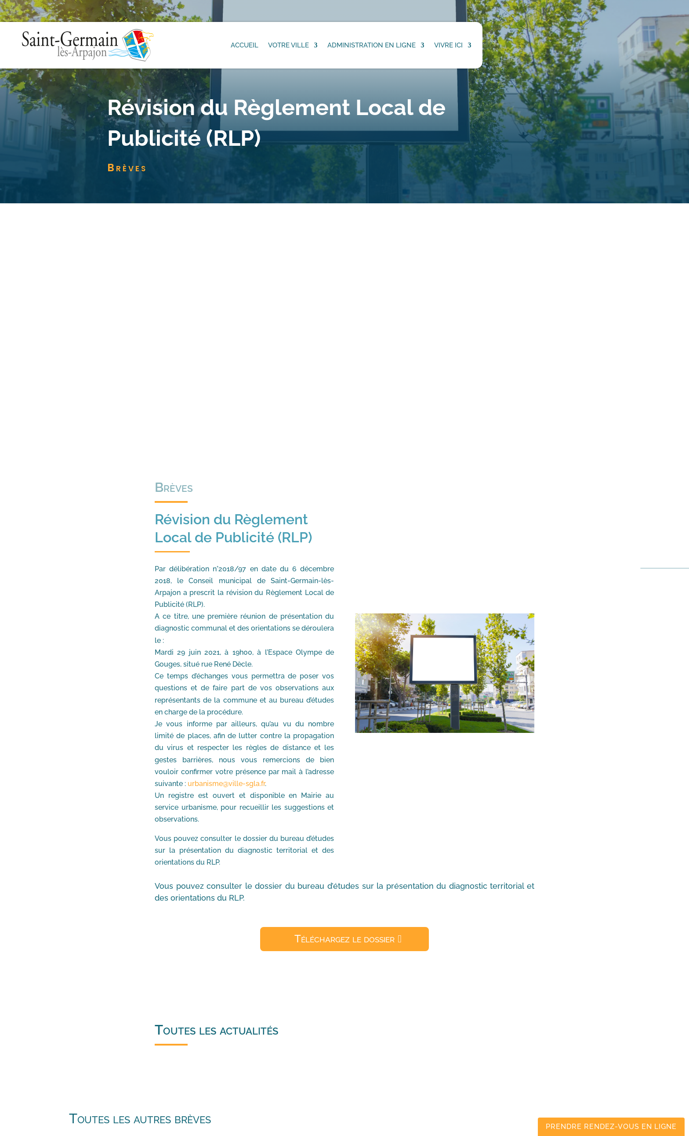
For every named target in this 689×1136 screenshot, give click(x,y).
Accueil (244, 45)
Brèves (127, 167)
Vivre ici (448, 45)
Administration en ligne (371, 45)
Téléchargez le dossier (344, 938)
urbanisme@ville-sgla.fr (226, 783)
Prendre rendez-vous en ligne (611, 1126)
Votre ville (288, 45)
